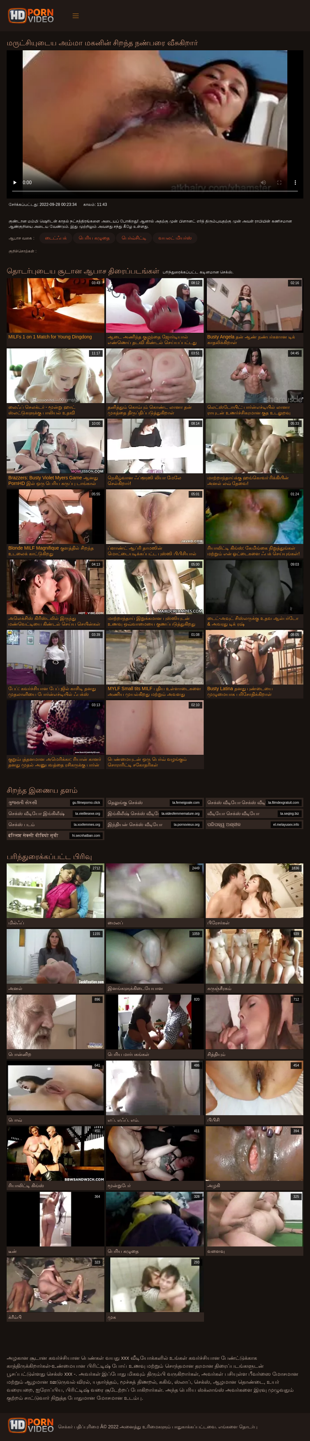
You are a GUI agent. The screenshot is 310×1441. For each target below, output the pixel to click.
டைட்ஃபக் (56, 237)
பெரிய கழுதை (94, 237)
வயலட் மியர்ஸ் (175, 237)
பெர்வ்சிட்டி (134, 237)
